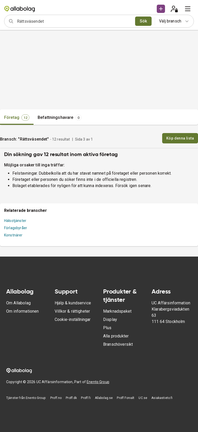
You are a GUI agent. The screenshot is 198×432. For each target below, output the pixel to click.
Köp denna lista (180, 138)
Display (110, 319)
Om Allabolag (18, 302)
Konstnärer (13, 235)
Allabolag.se (104, 398)
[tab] (17, 117)
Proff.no (56, 398)
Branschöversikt (118, 344)
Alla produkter (116, 336)
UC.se (142, 398)
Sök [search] (143, 21)
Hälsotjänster (15, 221)
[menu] (188, 9)
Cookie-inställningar (72, 319)
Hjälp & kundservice (73, 302)
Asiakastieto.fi (161, 398)
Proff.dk (71, 398)
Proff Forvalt (125, 398)
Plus (107, 327)
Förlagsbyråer (15, 228)
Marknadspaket (117, 311)
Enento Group (98, 382)
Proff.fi (85, 398)
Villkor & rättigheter (72, 311)
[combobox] (74, 21)
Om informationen (22, 311)
